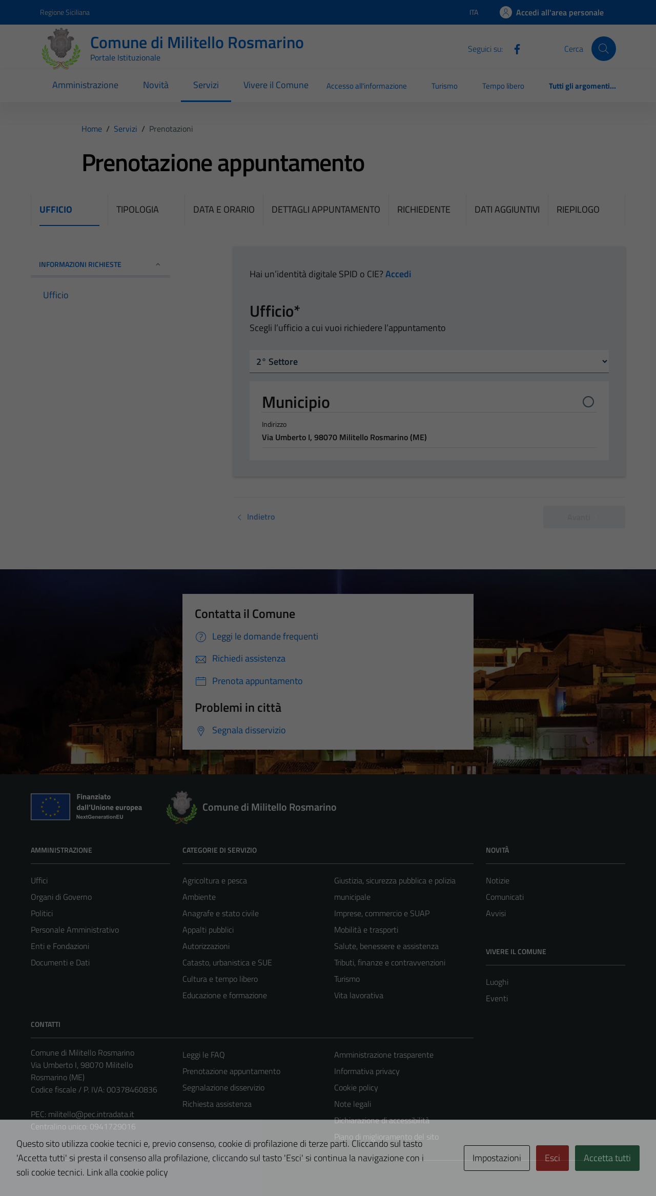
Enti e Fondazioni (60, 946)
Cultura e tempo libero (220, 979)
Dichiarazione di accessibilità (381, 1120)
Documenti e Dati (60, 962)
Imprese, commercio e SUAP (381, 913)
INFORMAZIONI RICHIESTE (100, 264)
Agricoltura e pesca (214, 880)
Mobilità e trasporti (366, 929)
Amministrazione (85, 85)
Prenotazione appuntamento (231, 1071)
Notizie (497, 880)
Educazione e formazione (224, 995)
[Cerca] (603, 48)
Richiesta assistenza (217, 1104)
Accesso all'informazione (366, 86)
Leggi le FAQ (203, 1054)
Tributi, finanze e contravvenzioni (389, 962)
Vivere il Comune (276, 85)
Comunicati (505, 897)
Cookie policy (356, 1087)
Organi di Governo (61, 897)
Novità (156, 85)
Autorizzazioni (206, 946)
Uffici (39, 880)
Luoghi (497, 982)
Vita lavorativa (358, 995)
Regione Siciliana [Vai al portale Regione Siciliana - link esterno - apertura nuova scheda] (65, 12)
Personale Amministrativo (75, 929)
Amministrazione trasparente (384, 1054)
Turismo (445, 86)
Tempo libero (503, 86)
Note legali (352, 1104)
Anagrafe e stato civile (220, 913)
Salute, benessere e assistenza (386, 946)
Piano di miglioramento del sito (386, 1136)
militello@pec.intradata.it (91, 1114)
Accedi (398, 274)
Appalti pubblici (208, 929)
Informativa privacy (367, 1071)
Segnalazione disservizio (223, 1087)
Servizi (206, 85)
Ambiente (199, 897)
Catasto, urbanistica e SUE (227, 962)
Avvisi (496, 913)
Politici (42, 913)
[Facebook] (513, 48)
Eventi (497, 998)
